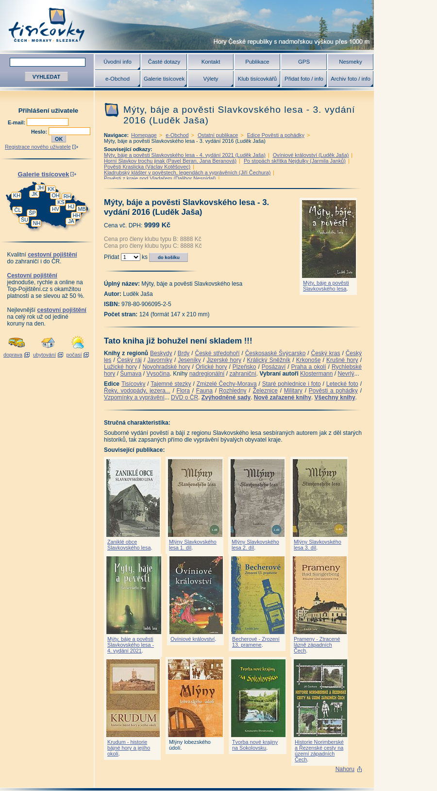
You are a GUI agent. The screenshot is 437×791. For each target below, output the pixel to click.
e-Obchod (117, 79)
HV (55, 209)
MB (81, 209)
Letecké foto (342, 383)
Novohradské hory (166, 366)
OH (55, 195)
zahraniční (242, 373)
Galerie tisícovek (164, 79)
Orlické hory (211, 366)
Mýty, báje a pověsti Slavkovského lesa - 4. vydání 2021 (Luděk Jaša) (185, 155)
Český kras (325, 353)
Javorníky (159, 360)
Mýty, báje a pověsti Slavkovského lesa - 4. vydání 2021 (130, 644)
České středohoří (217, 353)
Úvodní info (117, 62)
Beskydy (161, 353)
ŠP (32, 213)
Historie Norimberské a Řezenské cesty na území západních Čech (319, 750)
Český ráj (129, 360)
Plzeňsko (244, 366)
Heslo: (40, 132)
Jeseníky (189, 360)
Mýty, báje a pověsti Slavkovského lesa (326, 286)
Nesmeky (350, 62)
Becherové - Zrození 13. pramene (256, 642)
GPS (304, 62)
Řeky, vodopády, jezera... (137, 390)
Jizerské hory (223, 360)
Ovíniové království (192, 639)
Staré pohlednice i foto (291, 383)
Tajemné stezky (171, 383)
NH (37, 223)
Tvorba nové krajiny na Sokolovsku (255, 745)
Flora (183, 390)
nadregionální (207, 373)
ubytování (44, 355)
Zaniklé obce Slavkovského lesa (129, 544)
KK (51, 189)
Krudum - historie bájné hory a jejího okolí (128, 748)
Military (293, 390)
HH (77, 215)
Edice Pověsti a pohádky (275, 135)
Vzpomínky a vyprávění (134, 397)
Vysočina (157, 373)
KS (60, 202)
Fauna (204, 390)
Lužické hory (120, 366)
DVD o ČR (184, 397)
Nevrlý (345, 373)
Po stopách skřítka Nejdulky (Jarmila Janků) (295, 161)
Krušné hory (342, 360)
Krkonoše (308, 360)
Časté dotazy (164, 62)
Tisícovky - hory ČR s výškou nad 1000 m (187, 25)
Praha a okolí (308, 366)
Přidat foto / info (304, 79)
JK (35, 194)
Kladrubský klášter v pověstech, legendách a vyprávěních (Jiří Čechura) (187, 172)
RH (67, 196)
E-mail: (17, 122)
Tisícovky (133, 383)
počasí (74, 355)
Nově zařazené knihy (282, 397)
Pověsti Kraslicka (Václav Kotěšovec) (147, 167)
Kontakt (211, 62)
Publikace (257, 62)
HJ (71, 206)
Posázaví (274, 366)
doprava (12, 355)
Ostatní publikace (218, 135)
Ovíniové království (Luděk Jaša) (311, 155)
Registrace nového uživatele (38, 147)
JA (71, 221)
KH (16, 195)
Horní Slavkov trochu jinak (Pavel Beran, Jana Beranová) (170, 161)
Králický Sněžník (269, 360)
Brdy (184, 353)
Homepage (144, 135)
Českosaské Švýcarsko (275, 353)
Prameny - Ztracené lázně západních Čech (317, 644)
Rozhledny (233, 390)
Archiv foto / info (350, 79)
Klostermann (316, 373)
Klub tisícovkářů (257, 79)
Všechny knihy (335, 397)
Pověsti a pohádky (333, 390)
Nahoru (345, 769)
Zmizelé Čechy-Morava (227, 383)
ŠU (24, 220)
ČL (18, 210)
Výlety (210, 79)
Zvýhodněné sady (226, 397)
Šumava (130, 373)
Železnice (265, 390)
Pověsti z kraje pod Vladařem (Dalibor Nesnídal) (160, 178)
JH (40, 187)
